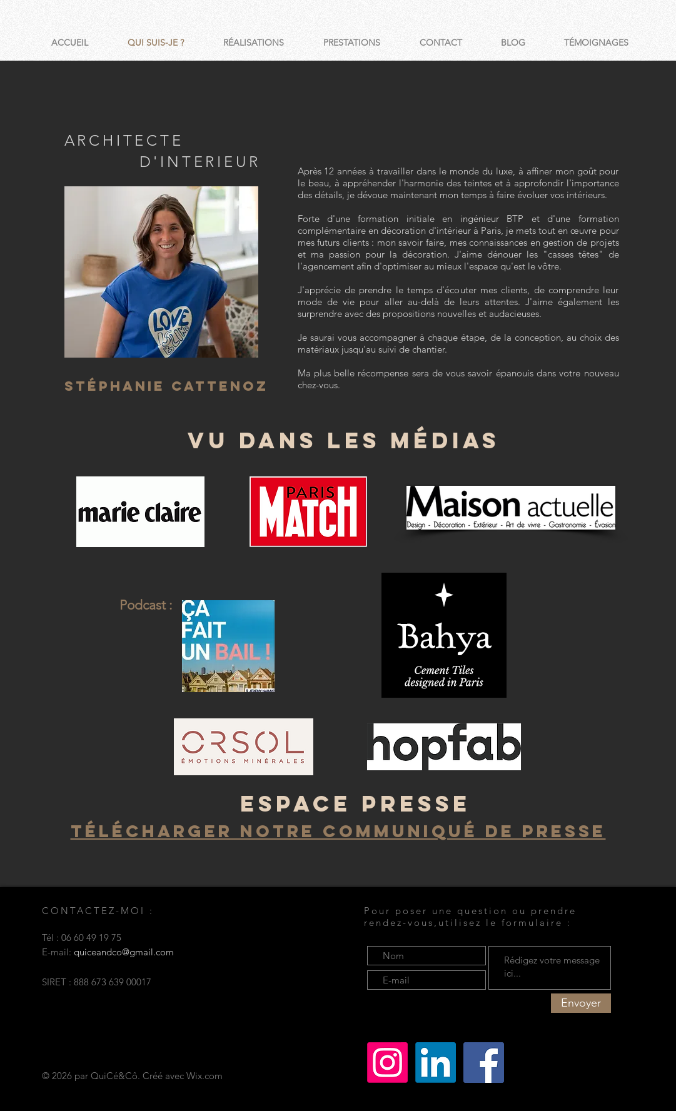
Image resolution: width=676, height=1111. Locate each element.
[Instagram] (387, 1062)
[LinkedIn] (435, 1062)
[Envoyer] (581, 1003)
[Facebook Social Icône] (483, 1062)
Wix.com (204, 1076)
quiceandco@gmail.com (124, 952)
